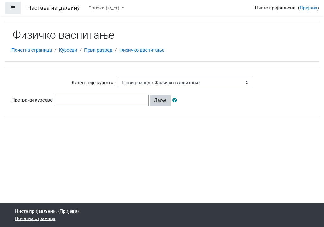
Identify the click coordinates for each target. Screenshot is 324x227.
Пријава (308, 8)
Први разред (98, 50)
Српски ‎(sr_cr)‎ (104, 8)
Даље (160, 100)
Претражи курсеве (32, 100)
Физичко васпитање (141, 50)
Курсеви (68, 50)
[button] (176, 100)
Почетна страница (31, 50)
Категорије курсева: (93, 82)
